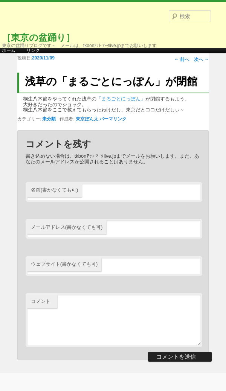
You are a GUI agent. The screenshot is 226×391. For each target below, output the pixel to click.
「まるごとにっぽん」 (120, 99)
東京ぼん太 (87, 119)
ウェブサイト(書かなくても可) (64, 264)
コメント (40, 301)
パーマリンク (113, 119)
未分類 (49, 119)
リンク (33, 50)
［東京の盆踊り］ (38, 37)
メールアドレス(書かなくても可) (67, 227)
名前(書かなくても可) (54, 190)
